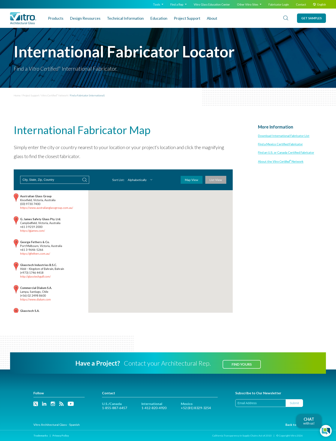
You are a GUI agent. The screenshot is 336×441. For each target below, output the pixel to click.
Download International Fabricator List (283, 136)
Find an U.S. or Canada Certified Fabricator (286, 152)
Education (158, 18)
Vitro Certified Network (54, 95)
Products (55, 18)
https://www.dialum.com (35, 299)
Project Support (187, 18)
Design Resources (85, 18)
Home (17, 95)
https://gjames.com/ (32, 230)
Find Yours (242, 364)
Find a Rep (178, 4)
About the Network (280, 161)
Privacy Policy (60, 435)
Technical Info (125, 18)
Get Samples (311, 18)
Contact (301, 4)
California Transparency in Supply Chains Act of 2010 (242, 435)
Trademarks (40, 435)
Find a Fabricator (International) (87, 95)
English (319, 4)
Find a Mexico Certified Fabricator (280, 144)
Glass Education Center (212, 4)
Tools (158, 4)
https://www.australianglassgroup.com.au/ (46, 207)
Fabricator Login (278, 4)
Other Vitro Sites (249, 4)
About (212, 18)
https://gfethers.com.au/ (35, 253)
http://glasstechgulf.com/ (35, 276)
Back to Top (294, 424)
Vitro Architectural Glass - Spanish (56, 424)
